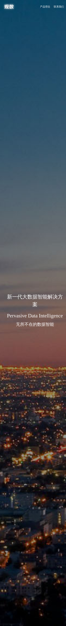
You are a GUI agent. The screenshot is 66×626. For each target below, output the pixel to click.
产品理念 (45, 6)
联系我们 (59, 6)
